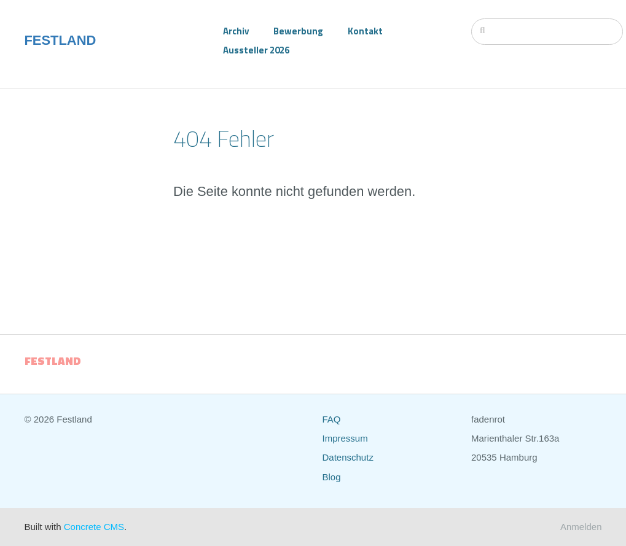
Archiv (236, 31)
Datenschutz (348, 457)
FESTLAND (60, 40)
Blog (332, 477)
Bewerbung (298, 31)
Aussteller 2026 (256, 50)
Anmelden (581, 526)
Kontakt (365, 31)
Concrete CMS (94, 526)
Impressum (345, 438)
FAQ (332, 419)
